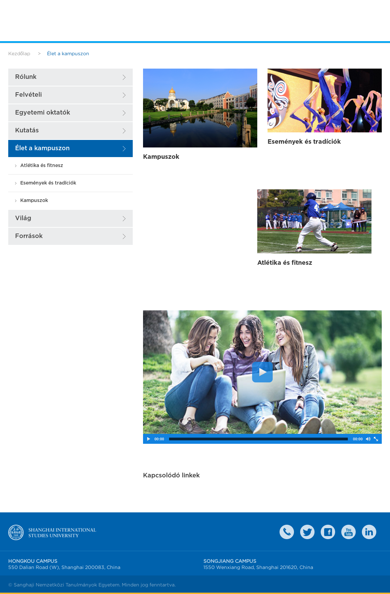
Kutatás (27, 130)
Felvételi (28, 95)
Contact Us (287, 532)
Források (29, 236)
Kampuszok (34, 200)
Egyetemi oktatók (42, 113)
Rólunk (25, 77)
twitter (307, 532)
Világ (23, 218)
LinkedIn (369, 532)
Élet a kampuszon (42, 148)
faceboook (328, 532)
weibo (348, 532)
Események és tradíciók (48, 183)
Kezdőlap (19, 53)
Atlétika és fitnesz (41, 165)
